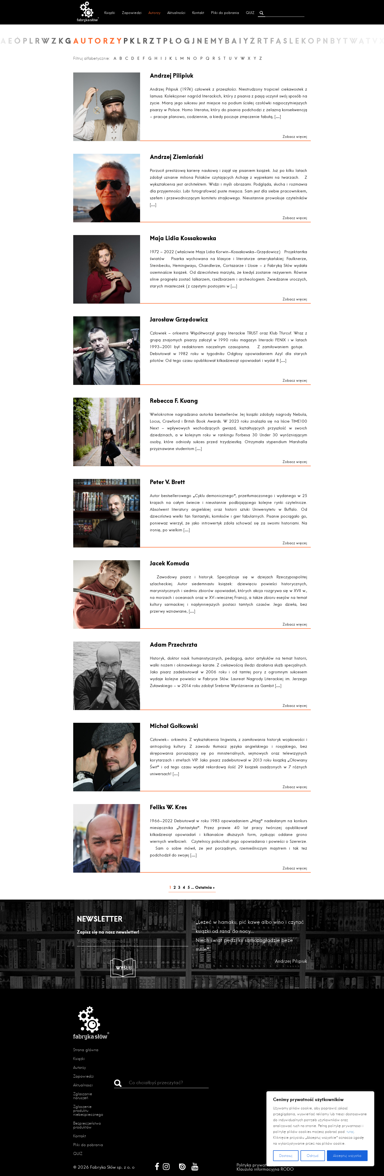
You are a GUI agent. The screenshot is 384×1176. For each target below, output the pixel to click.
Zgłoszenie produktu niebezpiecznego (88, 1110)
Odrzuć (313, 1155)
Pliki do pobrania (225, 13)
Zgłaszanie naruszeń (82, 1096)
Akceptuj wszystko (347, 1155)
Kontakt (198, 13)
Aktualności (176, 13)
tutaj (350, 1131)
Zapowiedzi (132, 13)
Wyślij (124, 968)
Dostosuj (285, 1155)
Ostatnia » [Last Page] (205, 887)
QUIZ (250, 13)
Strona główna (85, 1049)
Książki (109, 13)
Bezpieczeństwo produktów (87, 1125)
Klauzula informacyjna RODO (265, 1169)
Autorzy (154, 13)
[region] (320, 1128)
